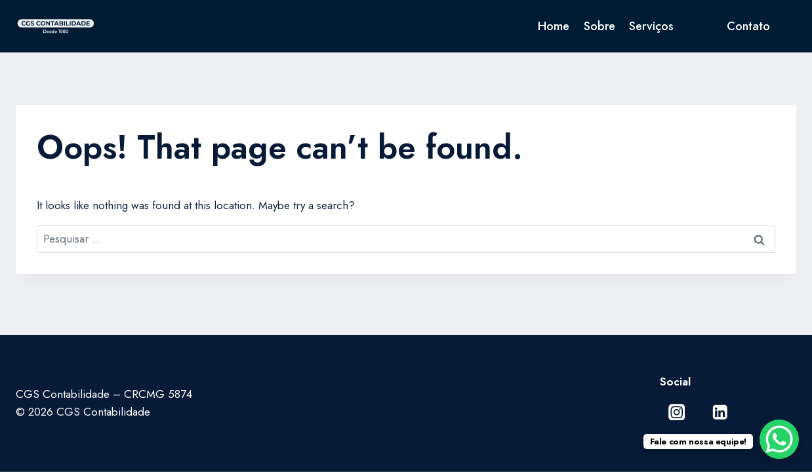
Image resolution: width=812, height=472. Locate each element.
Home (553, 26)
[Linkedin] (720, 412)
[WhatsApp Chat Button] (779, 439)
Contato (748, 26)
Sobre (599, 26)
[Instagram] (676, 412)
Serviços (651, 26)
